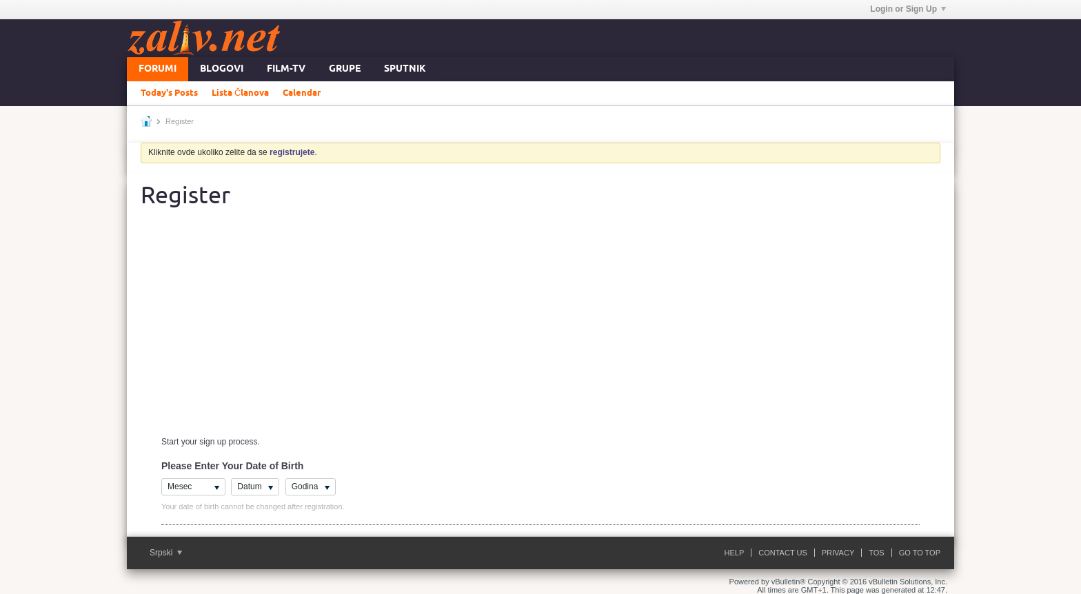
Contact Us (782, 553)
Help (735, 553)
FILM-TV (286, 69)
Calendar (302, 93)
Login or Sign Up (908, 9)
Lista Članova (240, 93)
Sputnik (405, 69)
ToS (876, 553)
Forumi (157, 69)
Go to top (919, 553)
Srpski (166, 552)
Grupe (345, 69)
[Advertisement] (540, 330)
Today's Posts (169, 93)
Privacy (838, 553)
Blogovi (221, 69)
